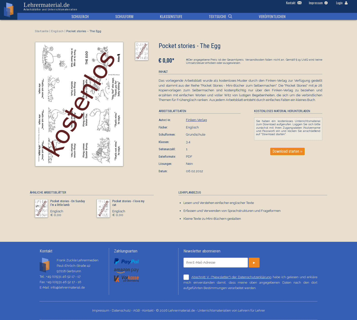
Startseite (42, 31)
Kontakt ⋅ (149, 310)
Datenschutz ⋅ (122, 310)
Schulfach (80, 16)
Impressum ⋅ (102, 310)
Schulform (124, 16)
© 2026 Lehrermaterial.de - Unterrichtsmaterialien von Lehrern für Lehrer (210, 310)
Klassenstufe (171, 16)
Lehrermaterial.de (50, 6)
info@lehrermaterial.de (68, 287)
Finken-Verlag (196, 120)
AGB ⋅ (137, 310)
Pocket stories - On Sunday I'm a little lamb (67, 203)
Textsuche (217, 16)
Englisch (57, 31)
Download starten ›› (287, 151)
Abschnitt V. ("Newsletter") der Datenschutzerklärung (231, 277)
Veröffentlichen (272, 16)
